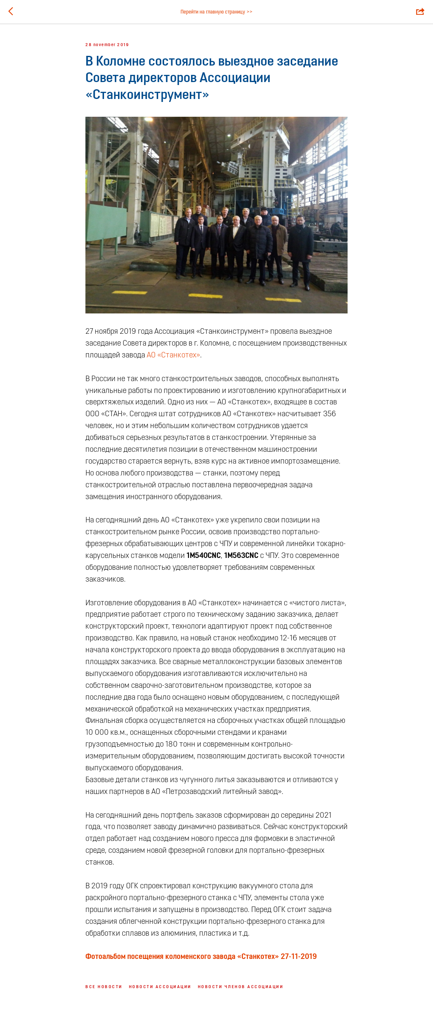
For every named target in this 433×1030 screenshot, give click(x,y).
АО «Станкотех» (173, 356)
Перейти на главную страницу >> (216, 12)
